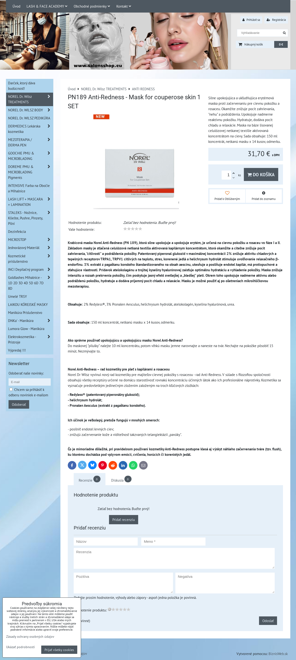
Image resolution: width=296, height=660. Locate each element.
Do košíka (261, 174)
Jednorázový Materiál (30, 248)
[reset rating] (109, 609)
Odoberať (19, 404)
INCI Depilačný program (30, 269)
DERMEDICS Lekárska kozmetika (30, 129)
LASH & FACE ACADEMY (47, 6)
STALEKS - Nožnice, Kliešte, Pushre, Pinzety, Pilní (30, 218)
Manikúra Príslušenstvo (25, 312)
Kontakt (123, 6)
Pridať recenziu (123, 519)
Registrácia (276, 20)
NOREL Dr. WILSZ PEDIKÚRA (29, 118)
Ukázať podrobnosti (20, 647)
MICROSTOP (30, 240)
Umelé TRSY (17, 296)
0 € (281, 44)
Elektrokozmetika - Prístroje (30, 339)
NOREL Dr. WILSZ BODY (30, 110)
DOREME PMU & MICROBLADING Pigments (30, 172)
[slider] (132, 229)
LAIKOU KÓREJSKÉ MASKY (28, 304)
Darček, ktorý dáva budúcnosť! (21, 86)
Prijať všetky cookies (59, 649)
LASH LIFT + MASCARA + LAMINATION (30, 201)
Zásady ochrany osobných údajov (30, 636)
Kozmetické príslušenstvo (30, 258)
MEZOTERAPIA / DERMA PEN (30, 142)
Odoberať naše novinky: (26, 373)
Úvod (16, 6)
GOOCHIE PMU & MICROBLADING (30, 156)
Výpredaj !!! (17, 350)
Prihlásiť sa (251, 20)
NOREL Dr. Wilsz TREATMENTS (30, 99)
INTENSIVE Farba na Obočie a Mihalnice (29, 188)
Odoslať (268, 620)
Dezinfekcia (17, 231)
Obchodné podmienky (92, 6)
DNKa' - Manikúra (30, 321)
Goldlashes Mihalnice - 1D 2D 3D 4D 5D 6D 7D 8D (30, 283)
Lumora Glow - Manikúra (26, 328)
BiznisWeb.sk (278, 653)
